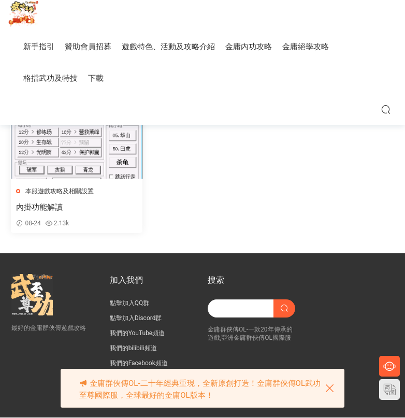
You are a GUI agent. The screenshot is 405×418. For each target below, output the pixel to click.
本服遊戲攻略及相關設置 (60, 191)
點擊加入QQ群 (130, 303)
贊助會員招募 (88, 46)
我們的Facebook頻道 (139, 363)
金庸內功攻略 (248, 46)
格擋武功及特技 (50, 78)
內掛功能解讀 (40, 207)
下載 (96, 78)
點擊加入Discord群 (136, 318)
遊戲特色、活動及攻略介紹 (168, 46)
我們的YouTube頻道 (137, 333)
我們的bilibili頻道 (133, 348)
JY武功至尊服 (23, 15)
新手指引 (38, 46)
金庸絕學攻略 (305, 46)
